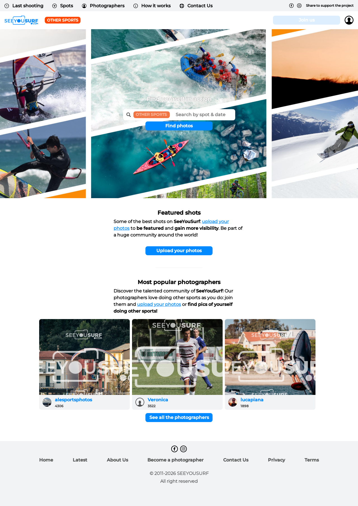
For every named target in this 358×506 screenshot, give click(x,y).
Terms (312, 460)
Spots (62, 5)
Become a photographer (175, 460)
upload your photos (159, 304)
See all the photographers (179, 417)
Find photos (179, 125)
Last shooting (23, 5)
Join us (307, 20)
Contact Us (196, 5)
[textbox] (202, 112)
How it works (152, 5)
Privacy (276, 460)
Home (46, 460)
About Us (117, 460)
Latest (80, 460)
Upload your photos (179, 250)
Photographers (103, 5)
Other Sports (62, 20)
